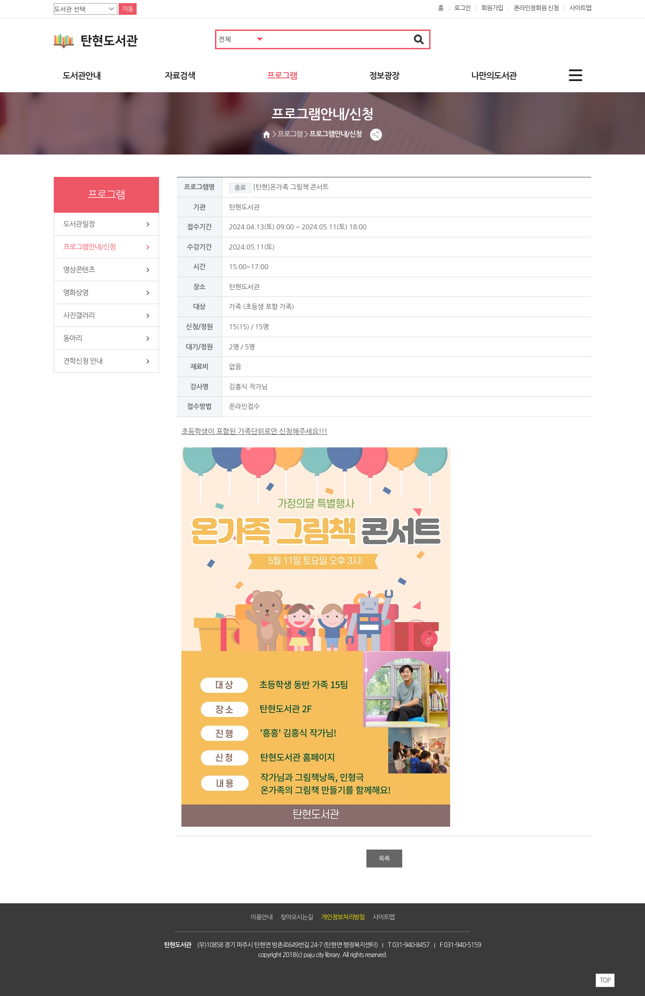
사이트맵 (580, 8)
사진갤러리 (79, 315)
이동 (127, 9)
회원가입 (492, 8)
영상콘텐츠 (79, 269)
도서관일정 (79, 224)
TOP (605, 980)
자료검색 (180, 76)
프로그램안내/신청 (89, 246)
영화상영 (75, 292)
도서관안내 (81, 76)
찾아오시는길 (296, 917)
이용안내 (261, 917)
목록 (383, 858)
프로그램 (282, 76)
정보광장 (384, 76)
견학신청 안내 (83, 361)
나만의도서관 (493, 76)
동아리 (72, 338)
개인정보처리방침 (343, 917)
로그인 (462, 8)
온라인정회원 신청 (536, 8)
